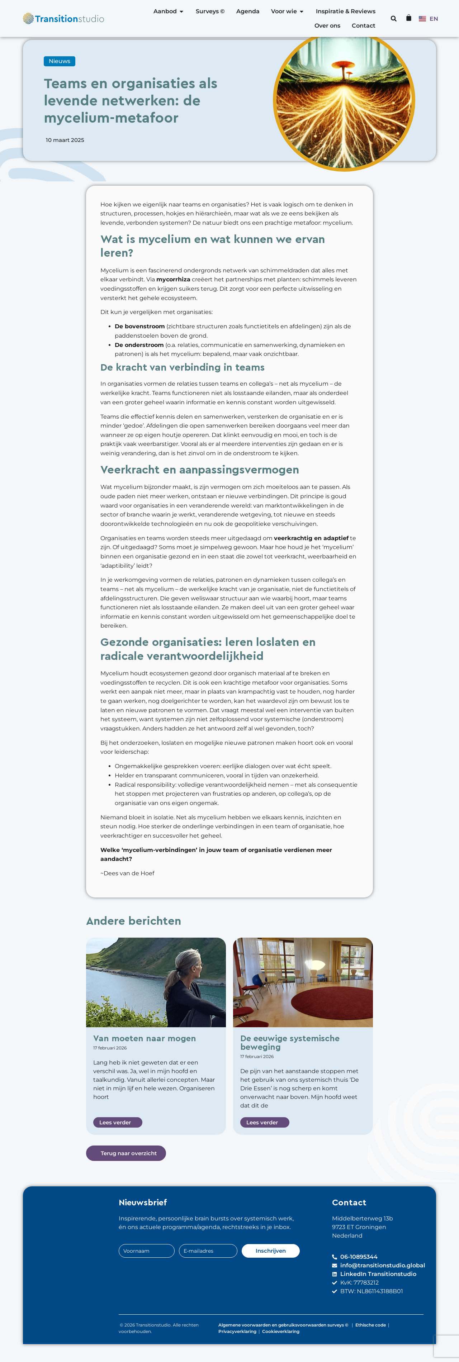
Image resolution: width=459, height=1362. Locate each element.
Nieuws (59, 79)
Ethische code (370, 1343)
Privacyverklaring (237, 1349)
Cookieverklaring (280, 1349)
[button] (393, 18)
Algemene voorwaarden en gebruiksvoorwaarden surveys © (284, 1343)
